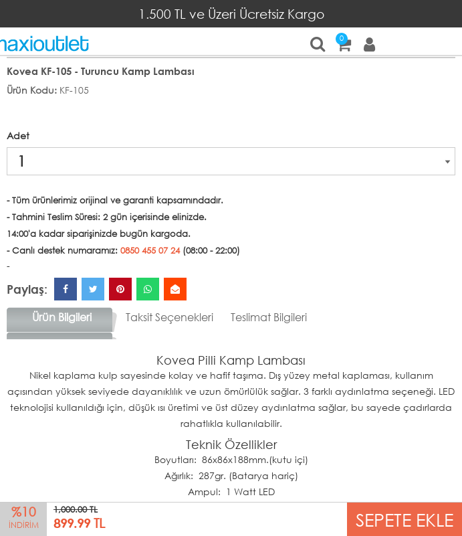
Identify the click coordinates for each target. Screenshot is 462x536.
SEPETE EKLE (404, 519)
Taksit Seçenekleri (169, 317)
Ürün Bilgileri (62, 317)
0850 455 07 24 (150, 250)
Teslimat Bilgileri (269, 317)
